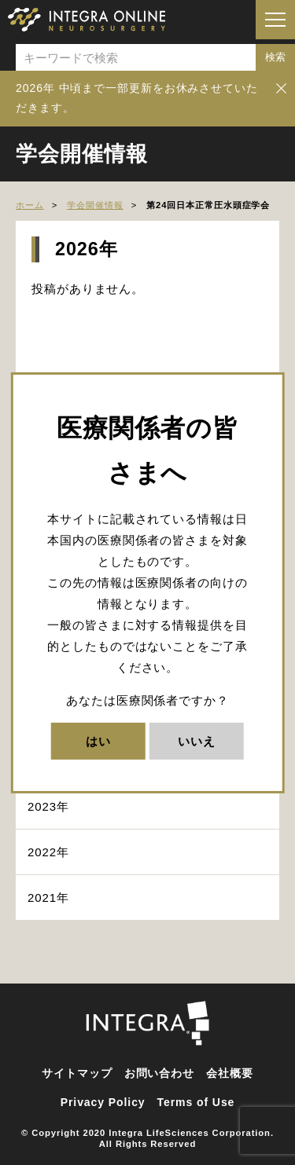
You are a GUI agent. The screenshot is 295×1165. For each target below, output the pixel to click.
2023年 (48, 806)
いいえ (197, 741)
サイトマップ (77, 1073)
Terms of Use (196, 1102)
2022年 (48, 852)
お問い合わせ (159, 1073)
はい (98, 741)
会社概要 (229, 1073)
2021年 (48, 897)
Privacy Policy (103, 1102)
